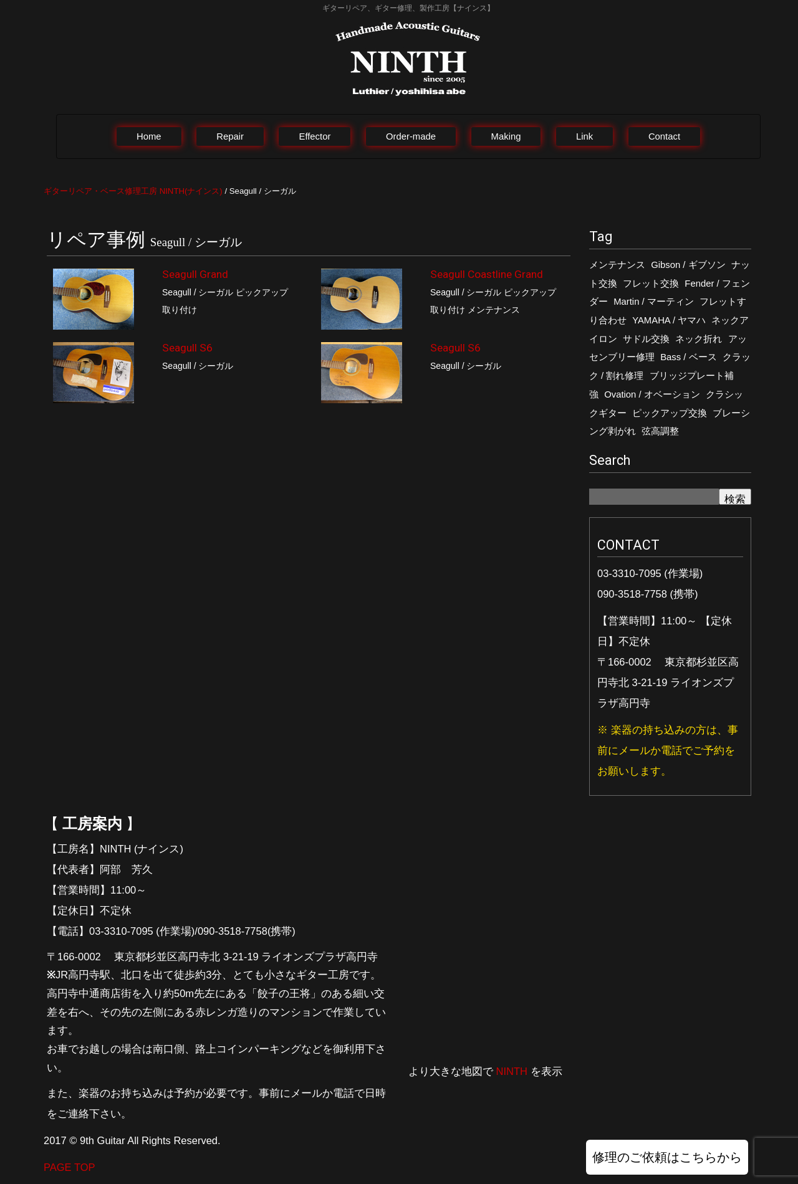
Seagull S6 (187, 347)
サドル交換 (646, 339)
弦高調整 (660, 431)
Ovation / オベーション (652, 394)
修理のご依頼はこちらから (667, 1157)
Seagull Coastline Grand (486, 274)
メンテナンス (617, 265)
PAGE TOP (69, 1167)
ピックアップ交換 (669, 413)
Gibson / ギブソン (688, 265)
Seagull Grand (195, 274)
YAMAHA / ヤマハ (669, 320)
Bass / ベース (688, 357)
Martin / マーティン (653, 302)
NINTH (511, 1071)
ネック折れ (698, 339)
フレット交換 (651, 284)
